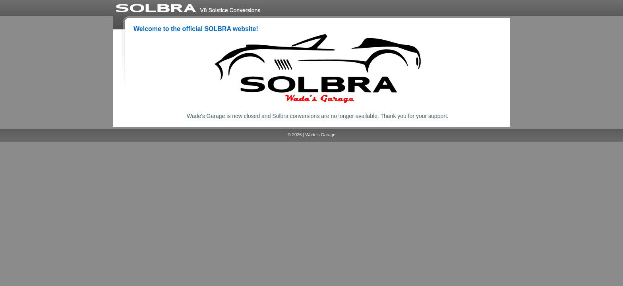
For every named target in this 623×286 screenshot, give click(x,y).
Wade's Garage (320, 134)
